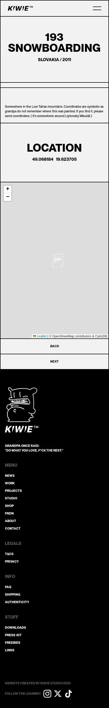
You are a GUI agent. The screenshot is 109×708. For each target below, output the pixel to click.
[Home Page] (20, 8)
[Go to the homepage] (21, 409)
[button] (97, 8)
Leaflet (39, 336)
